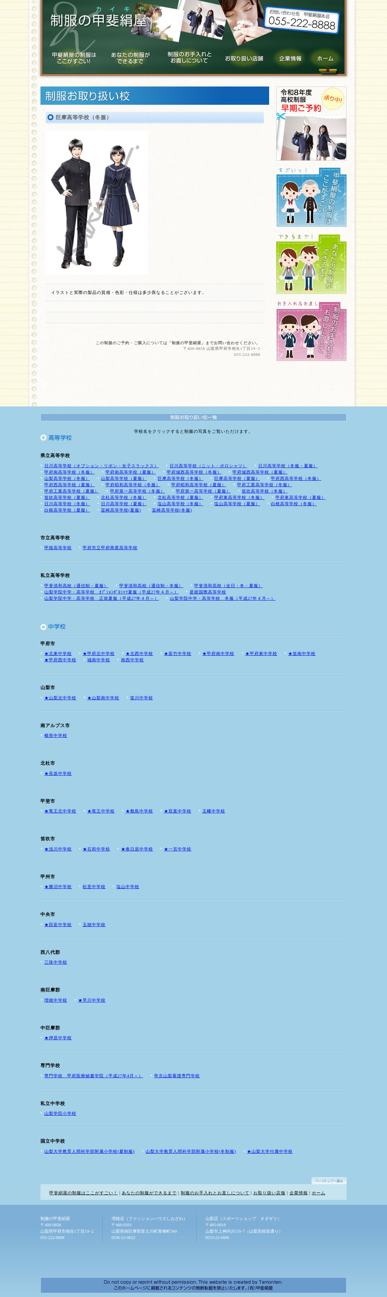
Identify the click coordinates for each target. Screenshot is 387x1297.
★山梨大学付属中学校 (270, 1151)
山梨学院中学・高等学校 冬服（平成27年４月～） (222, 598)
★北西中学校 (139, 653)
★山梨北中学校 (60, 697)
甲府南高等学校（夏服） (131, 472)
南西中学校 (132, 659)
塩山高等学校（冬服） (180, 503)
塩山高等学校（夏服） (237, 503)
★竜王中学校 (101, 811)
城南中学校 (98, 659)
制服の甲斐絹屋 (98, 19)
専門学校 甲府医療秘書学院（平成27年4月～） (93, 1075)
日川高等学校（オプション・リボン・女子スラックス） (101, 465)
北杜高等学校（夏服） (180, 497)
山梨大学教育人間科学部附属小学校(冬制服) (191, 1151)
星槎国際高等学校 (208, 592)
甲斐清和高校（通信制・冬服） (151, 585)
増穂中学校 (55, 1000)
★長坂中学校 (58, 773)
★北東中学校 (58, 653)
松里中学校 (94, 886)
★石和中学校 (96, 849)
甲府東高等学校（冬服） (239, 497)
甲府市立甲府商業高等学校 (110, 547)
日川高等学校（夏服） (124, 503)
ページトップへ (329, 1179)
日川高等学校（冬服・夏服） (288, 465)
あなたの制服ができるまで (129, 56)
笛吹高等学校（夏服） (67, 497)
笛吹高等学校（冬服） (264, 491)
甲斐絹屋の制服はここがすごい (75, 56)
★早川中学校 (92, 1000)
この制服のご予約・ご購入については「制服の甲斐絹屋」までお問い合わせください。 (178, 343)
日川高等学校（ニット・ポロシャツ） (208, 465)
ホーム (318, 1192)
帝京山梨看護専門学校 (177, 1075)
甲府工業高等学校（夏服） (71, 491)
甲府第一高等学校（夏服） (203, 491)
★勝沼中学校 (58, 886)
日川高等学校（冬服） (67, 503)
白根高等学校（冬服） (294, 503)
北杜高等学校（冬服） (124, 497)
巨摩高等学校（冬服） (180, 478)
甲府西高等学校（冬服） (296, 478)
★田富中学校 (58, 924)
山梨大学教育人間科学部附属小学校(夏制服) (89, 1151)
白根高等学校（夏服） (67, 510)
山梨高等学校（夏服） (124, 478)
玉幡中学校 (213, 811)
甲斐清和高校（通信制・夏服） (76, 585)
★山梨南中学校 (103, 697)
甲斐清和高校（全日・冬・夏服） (228, 585)
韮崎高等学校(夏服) (121, 510)
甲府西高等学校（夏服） (69, 484)
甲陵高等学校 (58, 547)
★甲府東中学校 (261, 653)
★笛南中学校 (302, 653)
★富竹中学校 (177, 653)
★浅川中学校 (58, 849)
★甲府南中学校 (218, 653)
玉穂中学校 (94, 924)
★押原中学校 (58, 1037)
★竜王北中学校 (60, 811)
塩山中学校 (127, 886)
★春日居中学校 (137, 849)
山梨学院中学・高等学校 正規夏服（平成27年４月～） (101, 598)
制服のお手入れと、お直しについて (311, 331)
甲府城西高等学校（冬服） (194, 472)
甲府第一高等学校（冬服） (137, 491)
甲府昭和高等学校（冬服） (133, 484)
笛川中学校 (141, 697)
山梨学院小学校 (60, 1113)
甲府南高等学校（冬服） (69, 472)
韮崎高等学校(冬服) (172, 510)
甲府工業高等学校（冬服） (264, 484)
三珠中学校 (55, 962)
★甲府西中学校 (60, 659)
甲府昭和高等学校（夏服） (198, 484)
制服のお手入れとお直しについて (186, 56)
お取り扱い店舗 (242, 56)
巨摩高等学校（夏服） (237, 478)
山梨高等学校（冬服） (67, 478)
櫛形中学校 (55, 735)
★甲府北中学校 (99, 653)
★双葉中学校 (177, 811)
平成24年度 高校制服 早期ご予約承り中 (311, 123)
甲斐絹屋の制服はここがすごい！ (83, 1192)
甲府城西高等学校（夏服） (260, 472)
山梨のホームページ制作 (192, 1285)
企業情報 (287, 56)
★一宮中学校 (177, 849)
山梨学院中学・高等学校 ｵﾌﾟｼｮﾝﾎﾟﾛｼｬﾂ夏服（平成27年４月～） (111, 592)
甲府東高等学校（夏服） (300, 497)
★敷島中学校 (139, 811)
